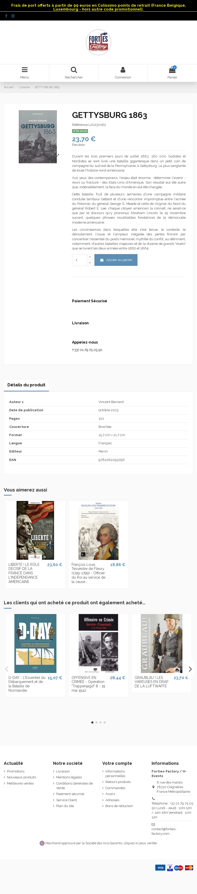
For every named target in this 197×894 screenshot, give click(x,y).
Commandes (115, 788)
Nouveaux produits (21, 777)
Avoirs (110, 794)
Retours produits (118, 782)
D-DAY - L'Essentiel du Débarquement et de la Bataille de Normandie (26, 684)
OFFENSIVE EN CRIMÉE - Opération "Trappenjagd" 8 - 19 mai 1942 (88, 684)
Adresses (112, 800)
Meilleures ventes (20, 783)
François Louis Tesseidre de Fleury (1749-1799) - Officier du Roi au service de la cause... (88, 573)
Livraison (63, 771)
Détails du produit (26, 385)
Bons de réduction (119, 806)
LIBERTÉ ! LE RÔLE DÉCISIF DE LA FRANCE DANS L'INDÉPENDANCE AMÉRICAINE (24, 573)
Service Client (66, 800)
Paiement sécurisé (70, 794)
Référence (80, 125)
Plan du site (65, 806)
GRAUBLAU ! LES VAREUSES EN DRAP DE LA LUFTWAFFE (151, 682)
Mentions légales (69, 777)
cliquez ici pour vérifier (140, 843)
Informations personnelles (115, 773)
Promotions (15, 771)
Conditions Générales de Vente (74, 785)
